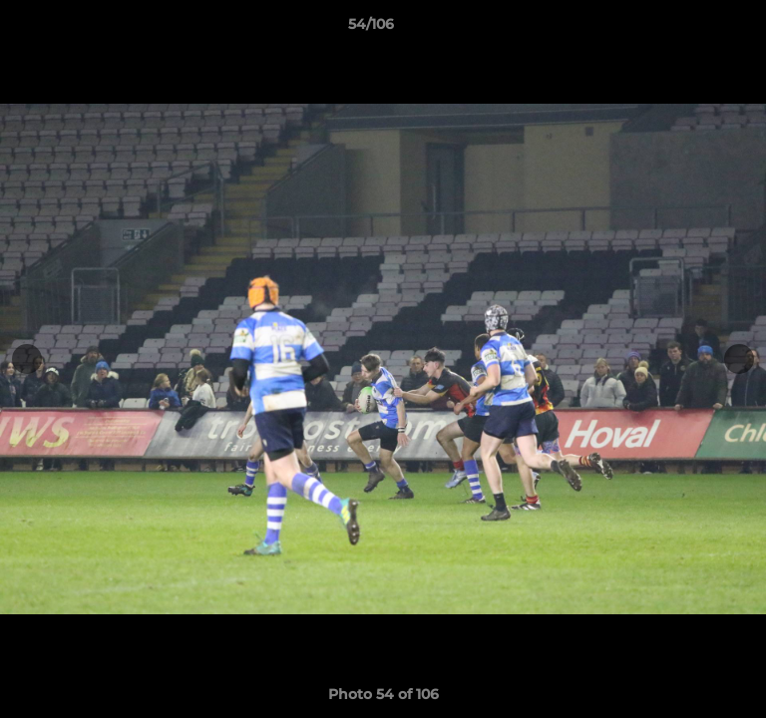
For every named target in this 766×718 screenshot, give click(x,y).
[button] (694, 29)
